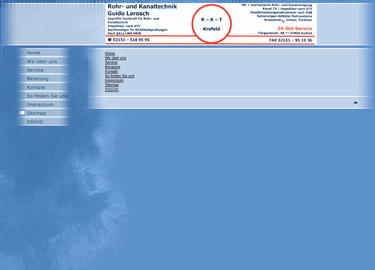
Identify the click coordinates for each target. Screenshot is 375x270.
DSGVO (111, 90)
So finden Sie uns (119, 76)
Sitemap (112, 85)
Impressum (114, 80)
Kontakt (111, 71)
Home (110, 53)
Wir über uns (115, 58)
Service (111, 62)
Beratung (112, 67)
